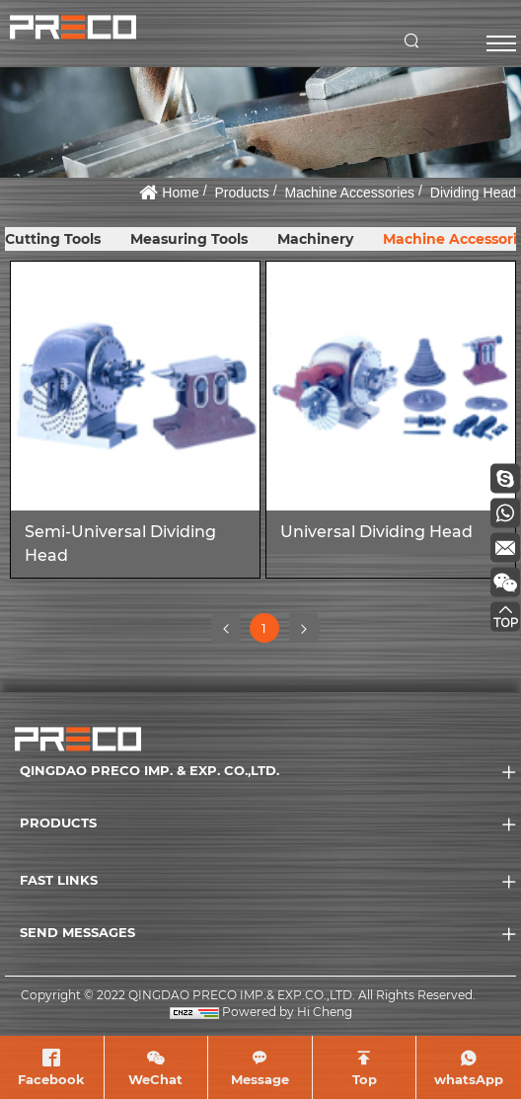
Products (242, 192)
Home (180, 192)
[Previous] (226, 628)
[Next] (304, 628)
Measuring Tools (189, 239)
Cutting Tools (53, 239)
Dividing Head (473, 192)
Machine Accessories (350, 192)
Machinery (315, 239)
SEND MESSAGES (77, 932)
